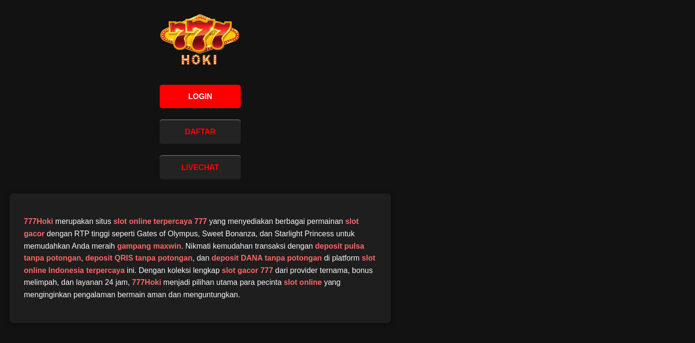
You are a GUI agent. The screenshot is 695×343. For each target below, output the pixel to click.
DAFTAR (200, 132)
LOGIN (200, 96)
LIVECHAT (200, 167)
